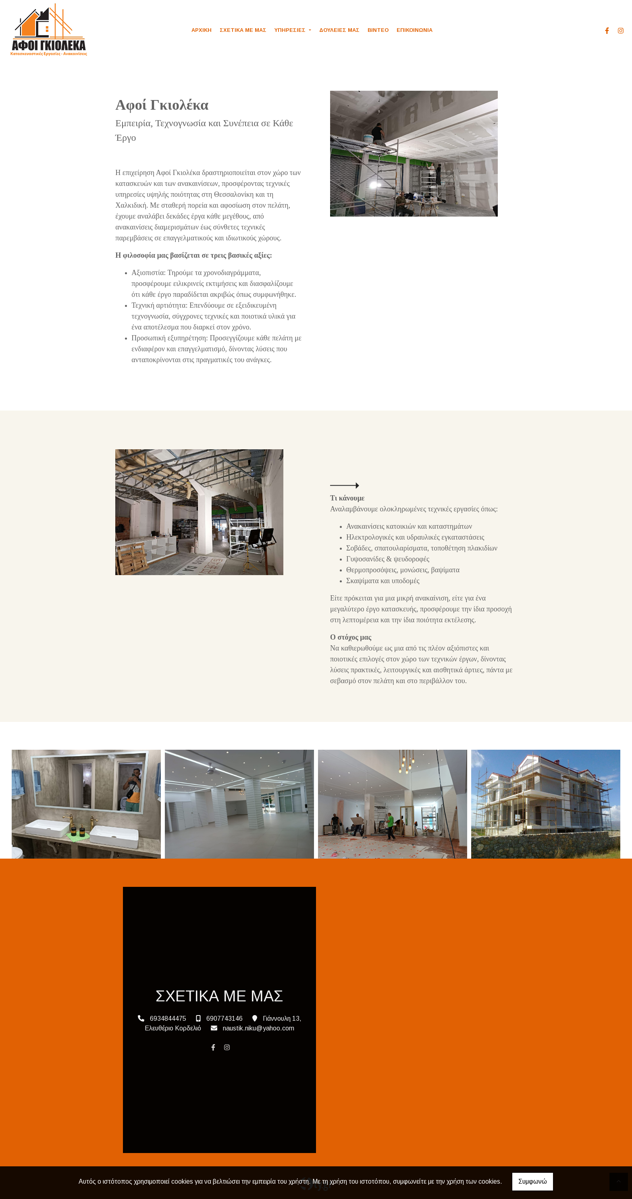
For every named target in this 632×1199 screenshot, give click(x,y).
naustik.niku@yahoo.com (258, 1028)
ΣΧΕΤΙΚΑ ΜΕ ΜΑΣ (243, 30)
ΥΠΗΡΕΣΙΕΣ (290, 30)
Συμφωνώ (532, 1181)
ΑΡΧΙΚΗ (201, 30)
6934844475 (168, 1018)
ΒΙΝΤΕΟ (378, 30)
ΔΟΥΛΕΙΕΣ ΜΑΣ (339, 30)
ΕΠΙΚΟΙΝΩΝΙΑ (414, 30)
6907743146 (224, 1018)
